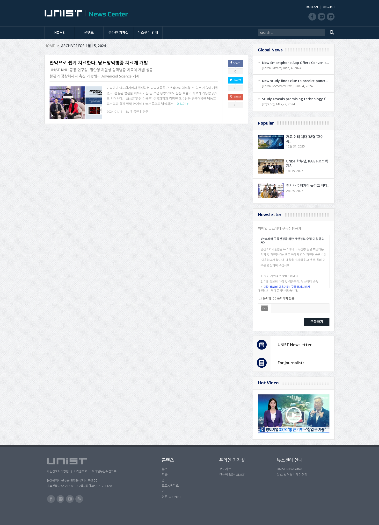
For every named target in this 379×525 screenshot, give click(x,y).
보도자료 (225, 469)
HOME (59, 32)
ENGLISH (329, 7)
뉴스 (165, 469)
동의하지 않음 (285, 298)
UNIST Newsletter (295, 344)
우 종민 (134, 111)
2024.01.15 (114, 111)
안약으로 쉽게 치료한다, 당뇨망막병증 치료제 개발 (99, 63)
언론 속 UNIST (171, 496)
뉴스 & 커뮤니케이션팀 (292, 474)
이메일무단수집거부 (107, 471)
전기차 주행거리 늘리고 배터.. (307, 185)
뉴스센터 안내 (148, 32)
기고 (165, 491)
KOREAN (312, 7)
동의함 (267, 298)
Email (264, 308)
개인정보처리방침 (58, 471)
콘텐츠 (89, 32)
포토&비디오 (170, 485)
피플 (165, 474)
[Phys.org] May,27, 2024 (278, 104)
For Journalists (291, 362)
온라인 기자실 (119, 32)
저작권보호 (81, 471)
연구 (145, 111)
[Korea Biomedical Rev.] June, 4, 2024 (287, 86)
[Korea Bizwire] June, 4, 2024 (281, 68)
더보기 (181, 103)
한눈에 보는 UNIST (232, 474)
